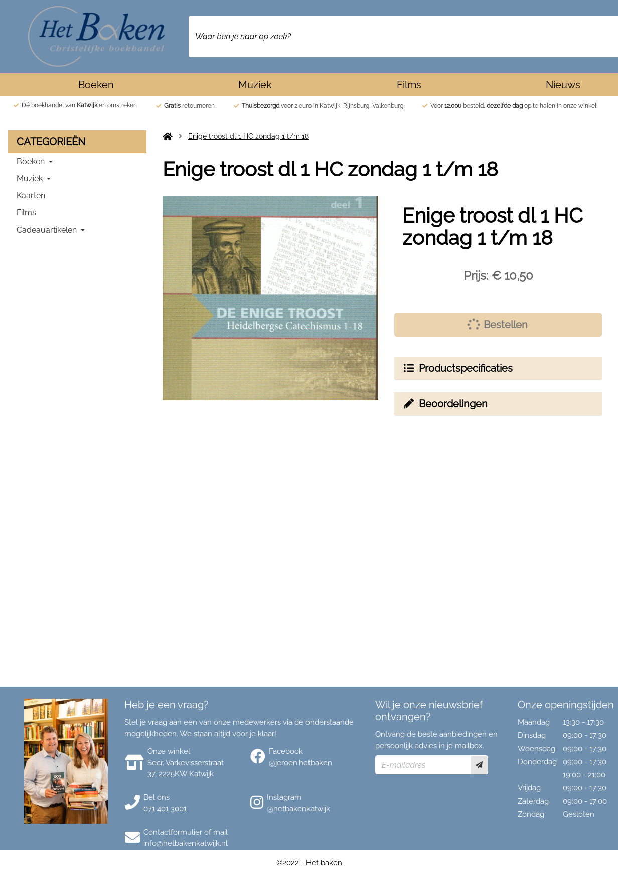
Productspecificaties (457, 368)
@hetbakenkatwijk (298, 808)
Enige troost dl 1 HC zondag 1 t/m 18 (248, 136)
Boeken (96, 85)
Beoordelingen (445, 404)
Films (409, 85)
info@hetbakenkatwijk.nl (185, 843)
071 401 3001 (165, 808)
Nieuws (563, 85)
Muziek (255, 85)
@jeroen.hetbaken (300, 762)
